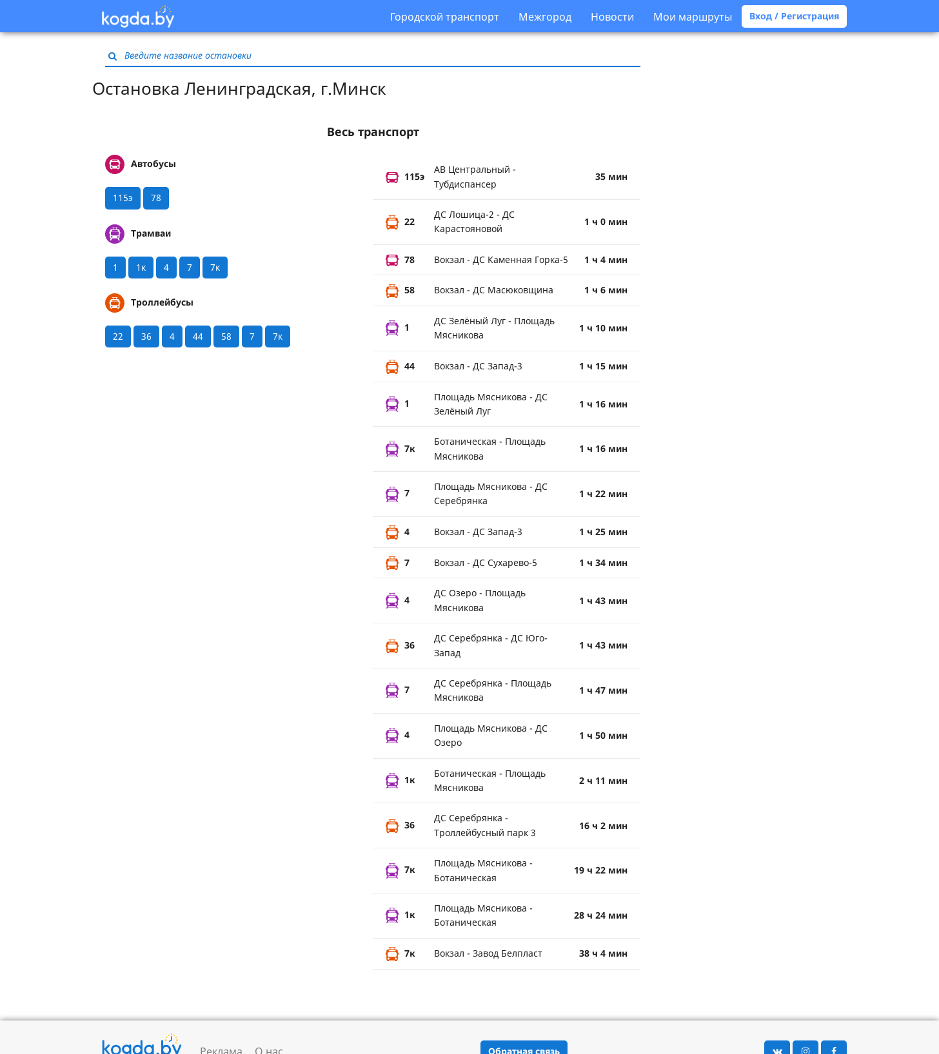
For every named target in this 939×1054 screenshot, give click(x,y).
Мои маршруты (692, 17)
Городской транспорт (444, 17)
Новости (612, 17)
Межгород (545, 17)
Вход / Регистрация (794, 16)
